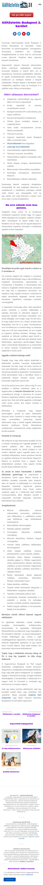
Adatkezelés (29, 875)
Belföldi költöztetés (11, 772)
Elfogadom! (9, 879)
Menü (39, 4)
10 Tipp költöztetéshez (11, 748)
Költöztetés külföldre (31, 748)
